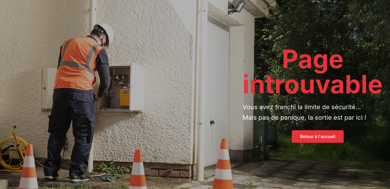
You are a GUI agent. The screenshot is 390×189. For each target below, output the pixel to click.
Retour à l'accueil (317, 136)
